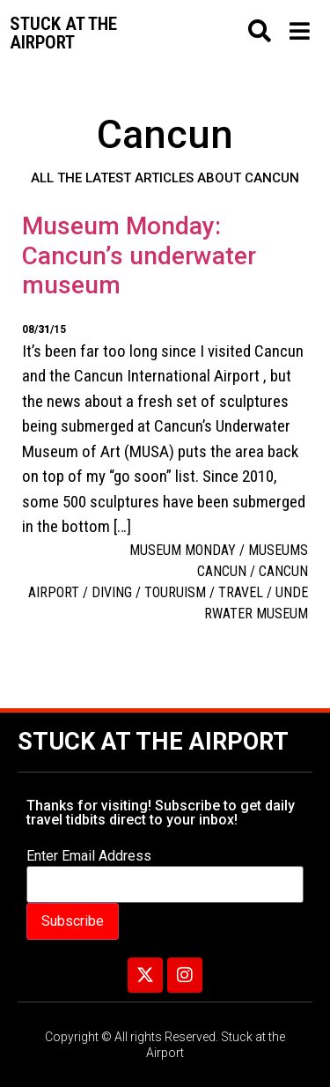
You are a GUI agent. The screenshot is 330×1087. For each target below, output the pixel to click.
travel (240, 592)
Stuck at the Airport (153, 742)
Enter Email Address (88, 856)
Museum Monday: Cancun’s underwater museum (139, 255)
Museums (278, 550)
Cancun (221, 571)
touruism (175, 592)
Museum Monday (182, 550)
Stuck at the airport (63, 33)
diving (112, 592)
